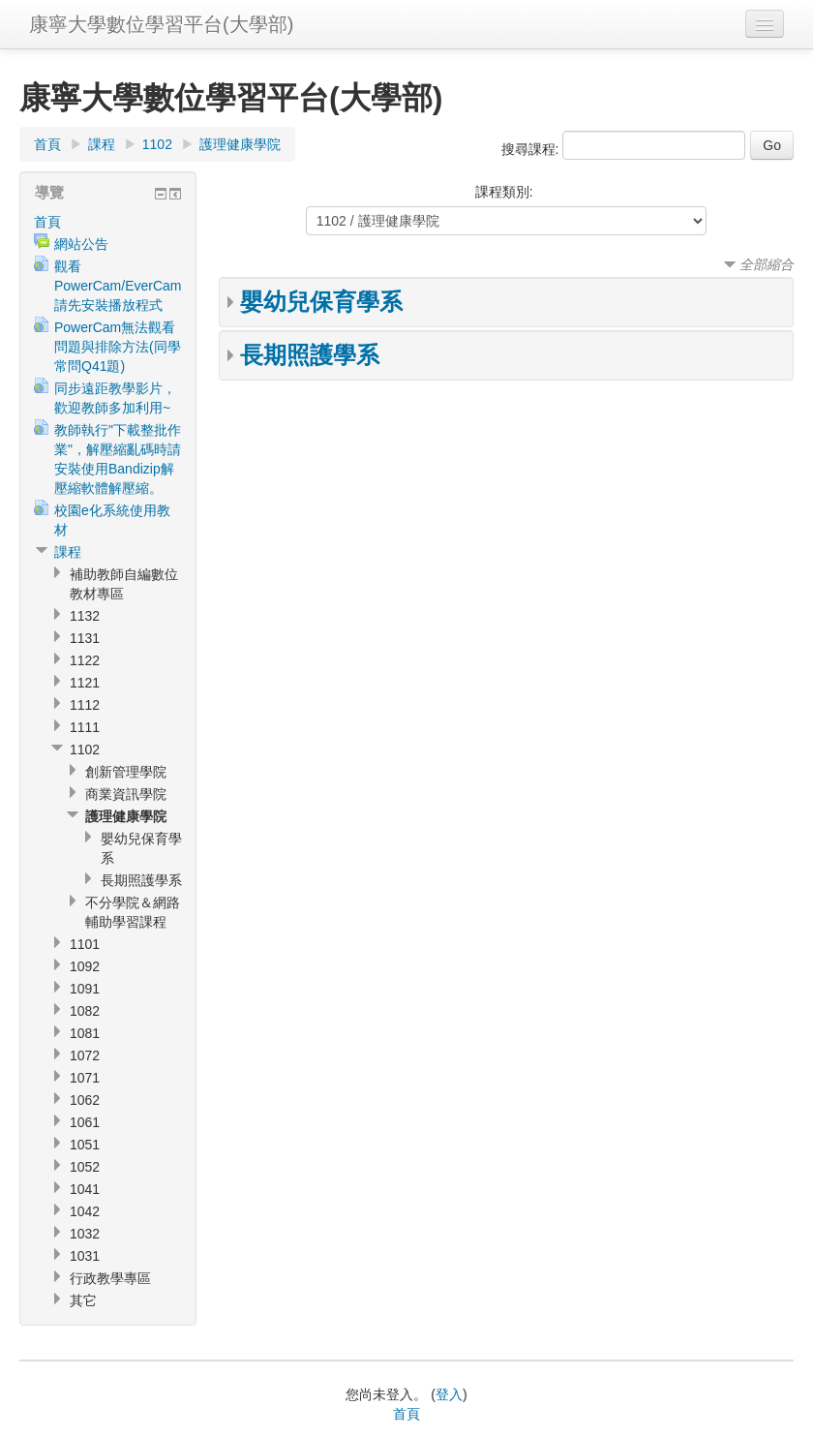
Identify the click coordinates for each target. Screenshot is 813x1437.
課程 (101, 144)
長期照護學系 (309, 355)
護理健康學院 (240, 144)
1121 (85, 682)
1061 (85, 1122)
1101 (85, 944)
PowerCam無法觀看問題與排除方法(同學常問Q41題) (117, 347)
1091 (85, 988)
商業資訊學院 (125, 794)
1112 (85, 705)
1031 (85, 1256)
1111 (85, 727)
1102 (157, 144)
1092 (85, 966)
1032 (85, 1233)
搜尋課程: (532, 149)
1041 (85, 1189)
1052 (85, 1167)
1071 (85, 1077)
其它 (83, 1300)
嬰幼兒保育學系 (321, 302)
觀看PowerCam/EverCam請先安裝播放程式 (117, 286)
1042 (85, 1211)
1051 (85, 1144)
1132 (85, 616)
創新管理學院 (125, 772)
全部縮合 (766, 264)
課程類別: (504, 191)
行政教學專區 (110, 1278)
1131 (85, 638)
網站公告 (81, 244)
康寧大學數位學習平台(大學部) (161, 24)
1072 (85, 1055)
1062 (85, 1100)
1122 (85, 660)
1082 (85, 1011)
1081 (85, 1033)
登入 (449, 1394)
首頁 (47, 144)
